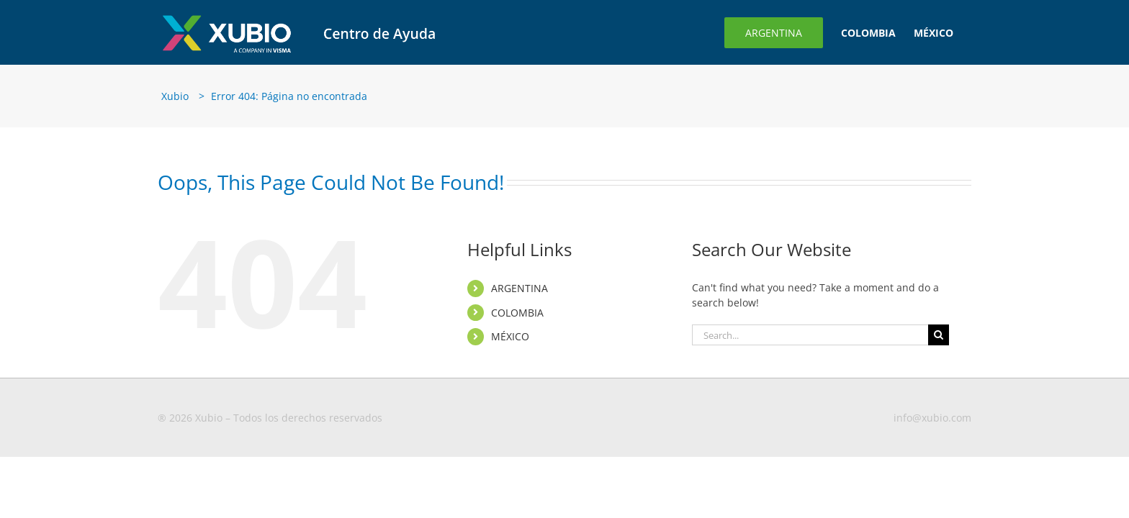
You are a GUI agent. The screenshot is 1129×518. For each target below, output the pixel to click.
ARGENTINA (519, 288)
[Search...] (810, 334)
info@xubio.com (932, 417)
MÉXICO (510, 336)
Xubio (175, 96)
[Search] (938, 334)
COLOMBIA (517, 312)
